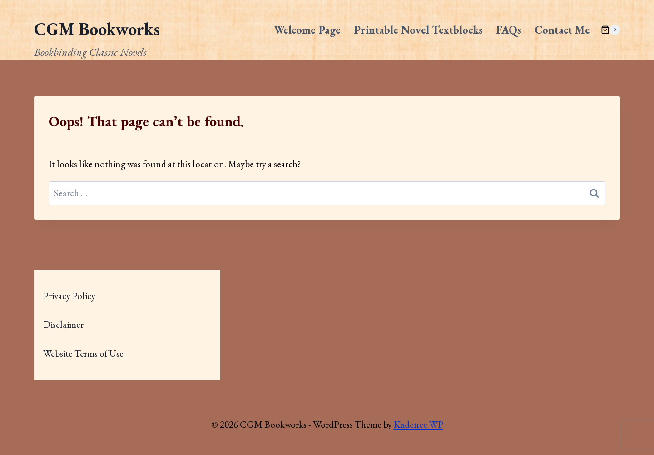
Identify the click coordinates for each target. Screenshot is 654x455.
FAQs (508, 30)
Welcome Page (307, 30)
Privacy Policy (69, 296)
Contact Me (562, 30)
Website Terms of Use (83, 353)
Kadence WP (418, 424)
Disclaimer (63, 324)
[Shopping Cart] (610, 30)
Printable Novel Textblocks (418, 30)
